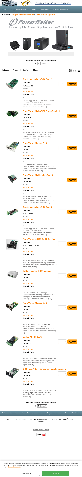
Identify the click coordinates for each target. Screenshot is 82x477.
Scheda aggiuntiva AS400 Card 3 (37, 207)
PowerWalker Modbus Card (35, 143)
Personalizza (26, 473)
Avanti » (44, 64)
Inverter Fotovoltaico (60, 10)
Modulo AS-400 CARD (32, 337)
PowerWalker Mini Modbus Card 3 (38, 175)
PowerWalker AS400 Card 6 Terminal (39, 239)
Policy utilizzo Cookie (14, 467)
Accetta (56, 473)
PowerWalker (28, 92)
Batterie (32, 10)
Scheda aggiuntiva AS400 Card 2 (37, 79)
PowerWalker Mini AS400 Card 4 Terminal (41, 111)
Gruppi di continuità (18, 10)
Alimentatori (44, 10)
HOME (4, 10)
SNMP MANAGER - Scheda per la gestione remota (44, 369)
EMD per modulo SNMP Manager (37, 271)
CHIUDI (80, 463)
